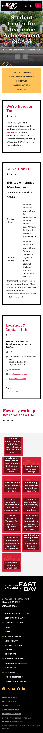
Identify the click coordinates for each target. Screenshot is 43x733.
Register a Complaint (11, 714)
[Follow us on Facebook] (18, 689)
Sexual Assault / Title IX (17, 613)
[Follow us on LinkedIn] (23, 689)
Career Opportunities (15, 682)
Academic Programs (15, 658)
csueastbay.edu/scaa (17, 379)
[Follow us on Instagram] (3, 689)
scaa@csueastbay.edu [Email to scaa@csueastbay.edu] (18, 374)
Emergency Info (9, 701)
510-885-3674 (14, 369)
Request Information (15, 618)
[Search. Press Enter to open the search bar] (31, 6)
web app (10, 132)
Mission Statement (14, 646)
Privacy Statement (10, 697)
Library (8, 649)
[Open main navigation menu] (38, 5)
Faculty (9, 627)
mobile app (19, 129)
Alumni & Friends (13, 636)
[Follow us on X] (8, 689)
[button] (26, 6)
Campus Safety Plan (10, 710)
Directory (10, 672)
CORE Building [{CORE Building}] (12, 391)
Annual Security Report (12, 706)
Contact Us (11, 668)
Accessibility (11, 641)
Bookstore (10, 654)
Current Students (14, 623)
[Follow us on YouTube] (13, 689)
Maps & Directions (14, 677)
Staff (7, 632)
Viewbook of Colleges (16, 663)
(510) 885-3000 (9, 606)
